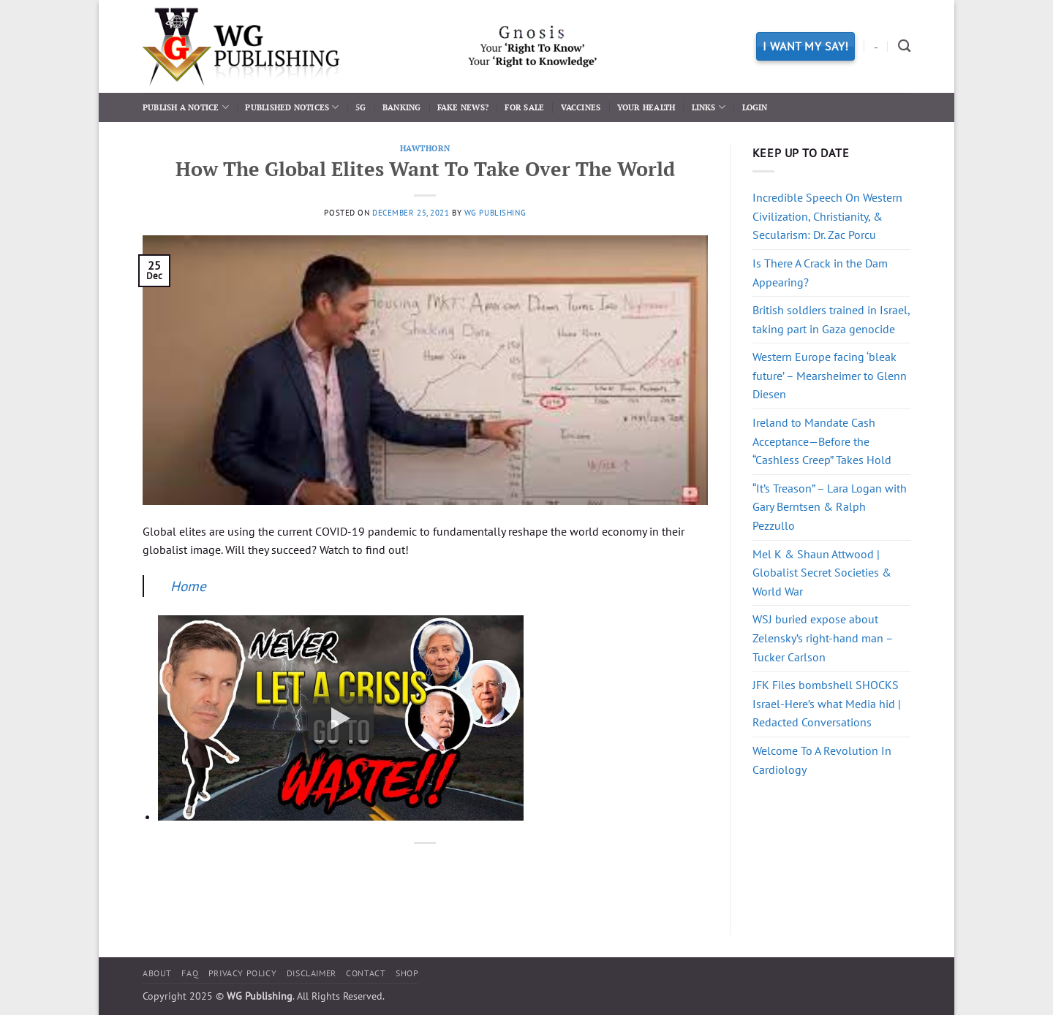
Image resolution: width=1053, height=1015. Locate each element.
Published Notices (292, 107)
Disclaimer (311, 973)
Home (188, 586)
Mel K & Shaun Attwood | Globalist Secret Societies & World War (821, 572)
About (157, 973)
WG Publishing (495, 213)
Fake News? (462, 107)
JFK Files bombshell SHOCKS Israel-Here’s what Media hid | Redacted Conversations (826, 703)
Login (755, 107)
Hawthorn (425, 147)
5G (360, 107)
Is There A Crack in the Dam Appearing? (820, 272)
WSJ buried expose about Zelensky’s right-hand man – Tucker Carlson (822, 638)
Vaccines (581, 107)
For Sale (524, 107)
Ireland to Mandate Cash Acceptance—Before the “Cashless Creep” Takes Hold (821, 441)
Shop (407, 973)
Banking (401, 107)
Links (709, 107)
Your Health (646, 107)
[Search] (904, 46)
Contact (365, 973)
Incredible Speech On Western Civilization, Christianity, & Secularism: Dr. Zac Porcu (827, 216)
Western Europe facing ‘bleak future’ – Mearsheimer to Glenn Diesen (829, 375)
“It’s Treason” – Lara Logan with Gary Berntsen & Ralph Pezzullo (829, 507)
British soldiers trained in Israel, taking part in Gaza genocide (831, 319)
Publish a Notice (186, 107)
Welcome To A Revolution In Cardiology (821, 760)
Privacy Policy (242, 973)
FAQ (189, 973)
